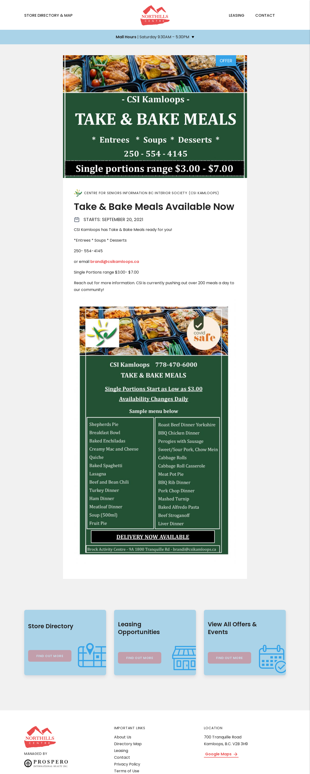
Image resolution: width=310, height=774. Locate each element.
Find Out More (49, 656)
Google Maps (221, 754)
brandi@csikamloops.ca (114, 261)
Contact (265, 15)
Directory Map (128, 744)
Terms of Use (126, 771)
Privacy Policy (127, 764)
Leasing (236, 15)
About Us (122, 737)
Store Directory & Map (48, 15)
